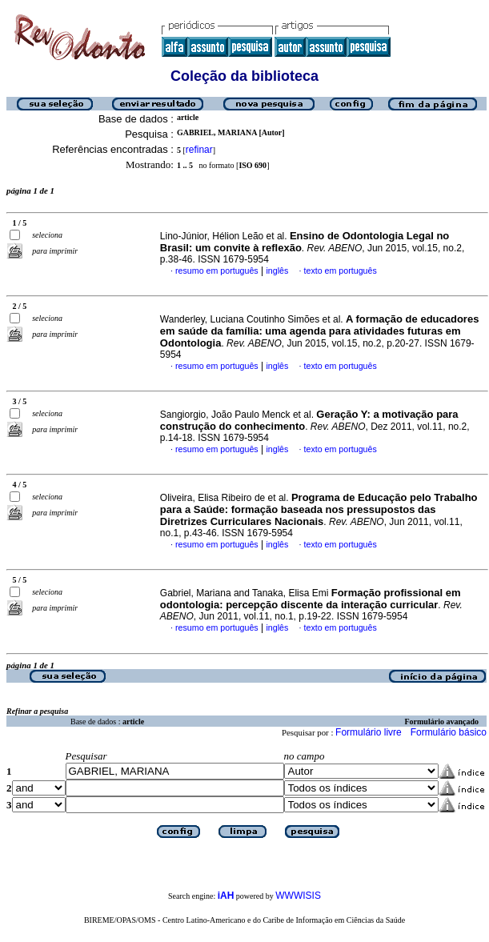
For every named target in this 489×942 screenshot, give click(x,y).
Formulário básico (449, 732)
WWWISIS (298, 895)
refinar (199, 149)
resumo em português (217, 270)
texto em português (340, 270)
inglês (277, 270)
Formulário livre (368, 732)
